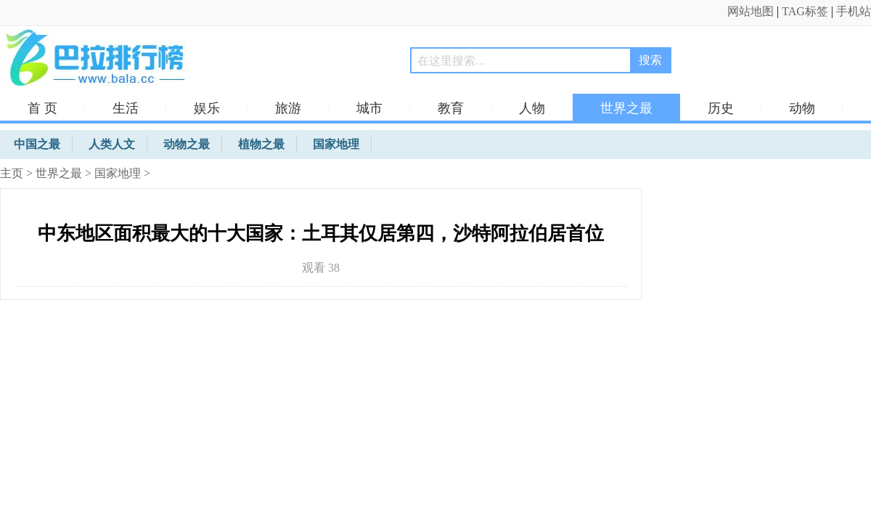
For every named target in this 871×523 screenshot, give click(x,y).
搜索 (650, 60)
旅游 (288, 108)
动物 (802, 108)
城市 (369, 108)
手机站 (853, 11)
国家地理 (117, 173)
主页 (11, 173)
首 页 (42, 108)
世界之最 (626, 108)
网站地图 (750, 11)
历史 (721, 108)
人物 (532, 108)
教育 (451, 108)
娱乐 (207, 108)
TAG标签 (805, 11)
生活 (126, 108)
